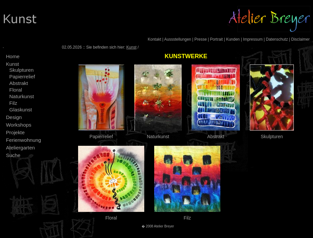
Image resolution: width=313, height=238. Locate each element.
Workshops (18, 125)
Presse (201, 39)
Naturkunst (21, 96)
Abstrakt (18, 83)
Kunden (233, 39)
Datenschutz (277, 39)
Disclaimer (300, 39)
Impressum (252, 39)
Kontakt (154, 39)
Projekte (15, 132)
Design (14, 117)
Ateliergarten (20, 147)
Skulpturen (21, 70)
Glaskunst (20, 109)
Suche (13, 155)
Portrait (216, 39)
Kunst (12, 64)
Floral (15, 90)
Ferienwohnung (23, 140)
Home (13, 56)
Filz (13, 103)
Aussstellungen (177, 39)
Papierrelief (22, 76)
